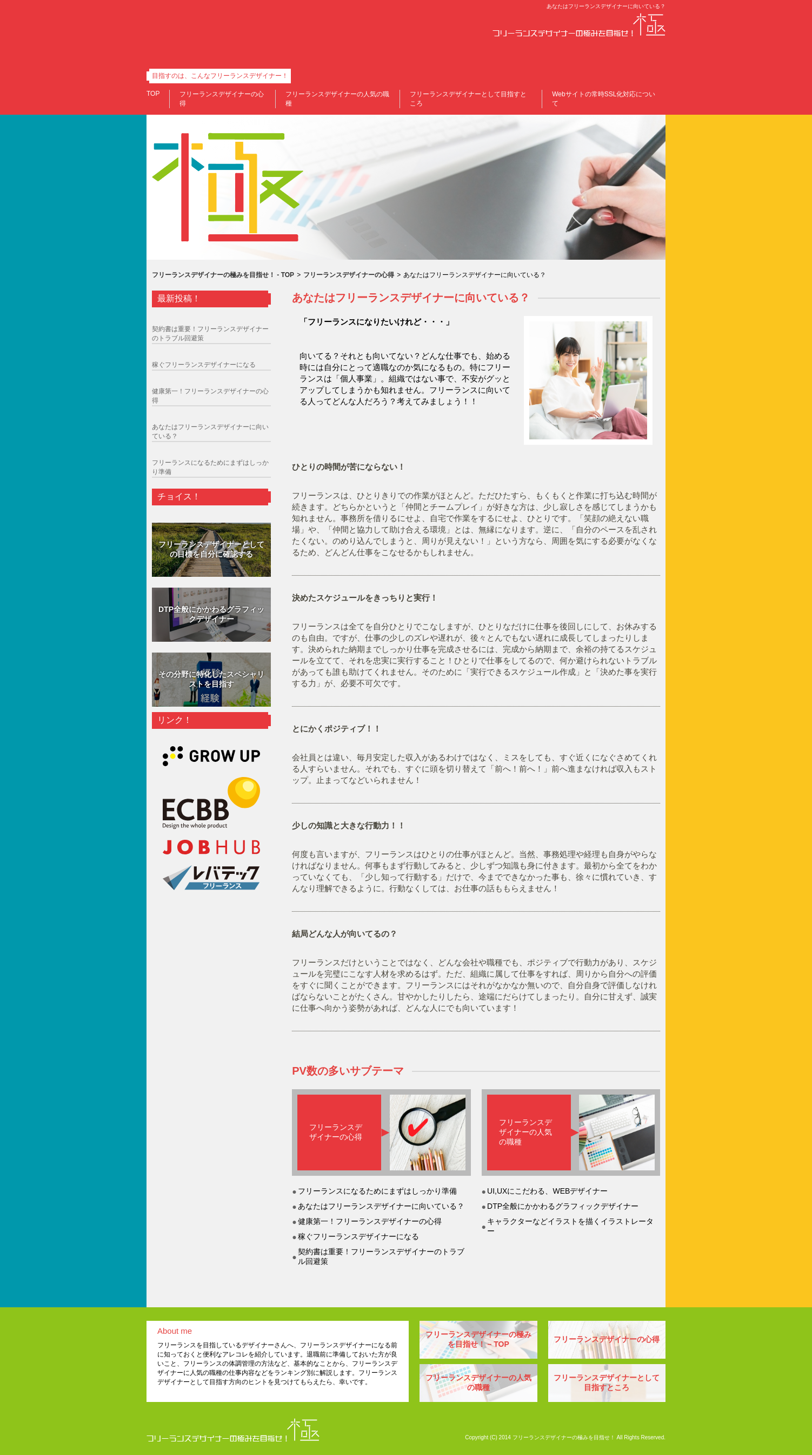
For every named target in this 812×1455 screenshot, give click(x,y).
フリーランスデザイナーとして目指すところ (607, 1382)
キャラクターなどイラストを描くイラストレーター (570, 1226)
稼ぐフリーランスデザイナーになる (358, 1236)
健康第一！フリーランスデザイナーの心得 (370, 1221)
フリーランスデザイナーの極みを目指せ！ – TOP (478, 1339)
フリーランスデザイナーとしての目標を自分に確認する (211, 549)
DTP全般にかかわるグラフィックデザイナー (562, 1206)
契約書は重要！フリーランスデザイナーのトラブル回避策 (381, 1256)
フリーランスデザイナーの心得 (335, 1132)
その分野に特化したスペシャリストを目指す (211, 679)
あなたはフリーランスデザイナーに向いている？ (381, 1206)
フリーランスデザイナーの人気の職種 (525, 1132)
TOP (153, 93)
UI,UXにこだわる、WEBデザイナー (547, 1191)
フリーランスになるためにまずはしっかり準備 (377, 1191)
